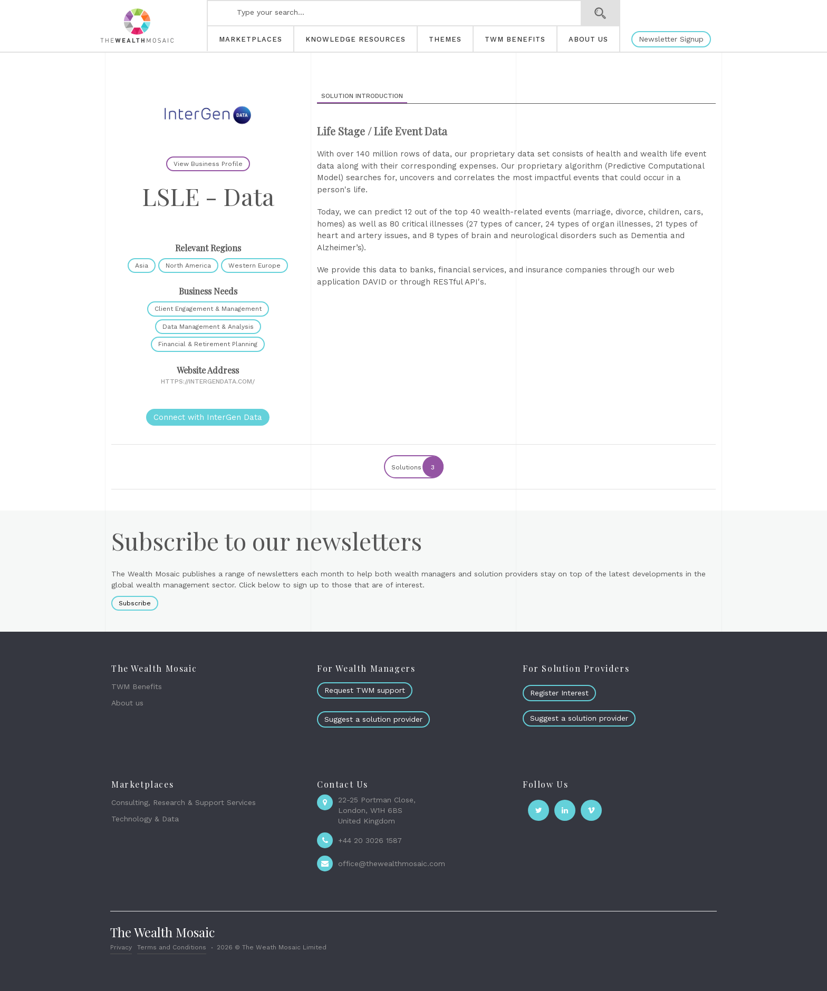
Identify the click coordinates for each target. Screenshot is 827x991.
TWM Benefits (136, 686)
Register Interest (559, 693)
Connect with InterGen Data (207, 417)
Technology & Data (145, 819)
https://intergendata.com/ (208, 381)
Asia (141, 265)
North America (188, 265)
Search (600, 13)
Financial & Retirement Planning (207, 344)
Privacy (121, 947)
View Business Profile (208, 164)
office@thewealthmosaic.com (391, 863)
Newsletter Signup (671, 39)
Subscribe (135, 603)
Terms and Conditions (171, 947)
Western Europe (254, 265)
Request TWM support (364, 690)
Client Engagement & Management (208, 308)
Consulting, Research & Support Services (183, 802)
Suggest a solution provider (373, 719)
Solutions (417, 466)
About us (127, 703)
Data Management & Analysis (208, 326)
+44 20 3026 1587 (370, 840)
